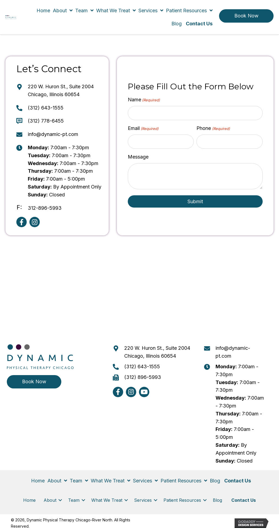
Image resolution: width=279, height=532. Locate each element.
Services (143, 500)
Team (74, 500)
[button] (246, 16)
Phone (213, 128)
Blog (218, 500)
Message (138, 156)
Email (143, 128)
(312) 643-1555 (45, 108)
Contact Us (243, 500)
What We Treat (106, 500)
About (50, 500)
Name (144, 100)
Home (29, 500)
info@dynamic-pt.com (53, 134)
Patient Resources (182, 500)
